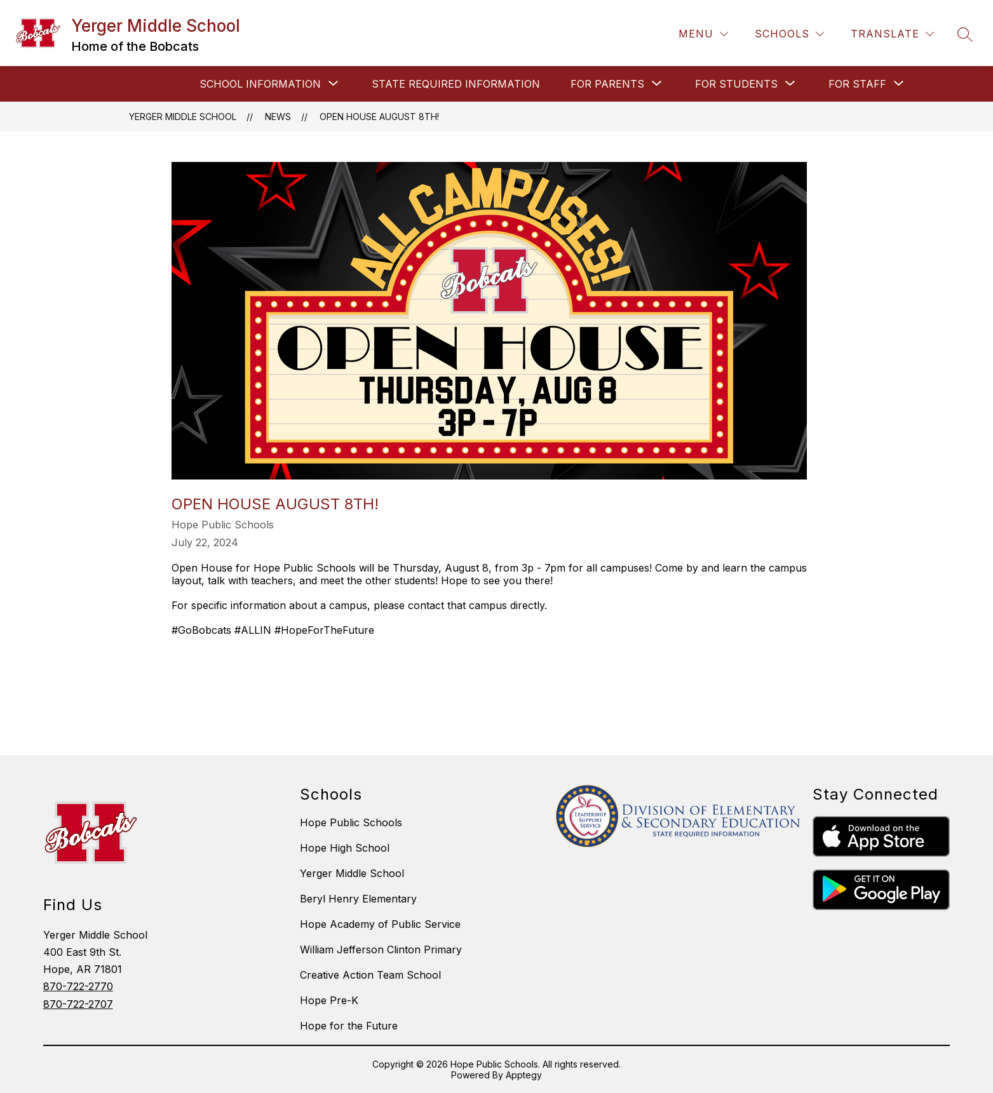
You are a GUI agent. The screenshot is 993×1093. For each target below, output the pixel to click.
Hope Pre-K (329, 1000)
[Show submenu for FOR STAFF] (857, 83)
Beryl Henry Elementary (358, 898)
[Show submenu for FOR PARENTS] (607, 83)
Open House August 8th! (379, 116)
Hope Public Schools (351, 822)
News (278, 116)
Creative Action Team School (370, 975)
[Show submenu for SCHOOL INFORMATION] (260, 83)
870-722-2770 (78, 986)
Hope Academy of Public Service (380, 924)
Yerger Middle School (182, 116)
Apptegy (524, 1075)
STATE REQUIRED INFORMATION (456, 83)
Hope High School (344, 848)
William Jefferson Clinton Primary (381, 949)
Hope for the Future (349, 1025)
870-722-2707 (78, 1004)
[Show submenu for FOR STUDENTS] (736, 83)
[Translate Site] (892, 34)
